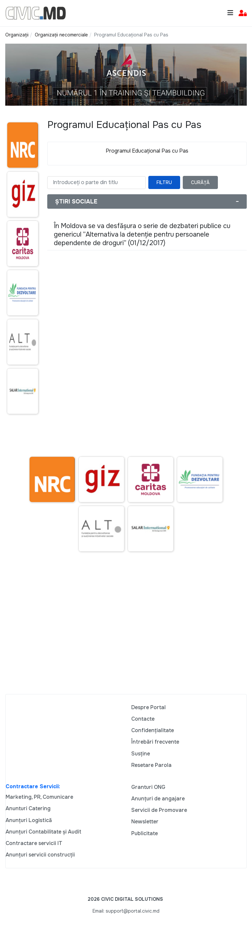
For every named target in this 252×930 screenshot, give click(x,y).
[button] (243, 13)
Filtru (164, 182)
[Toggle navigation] (230, 13)
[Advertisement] (126, 631)
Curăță (200, 182)
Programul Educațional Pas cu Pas (147, 150)
